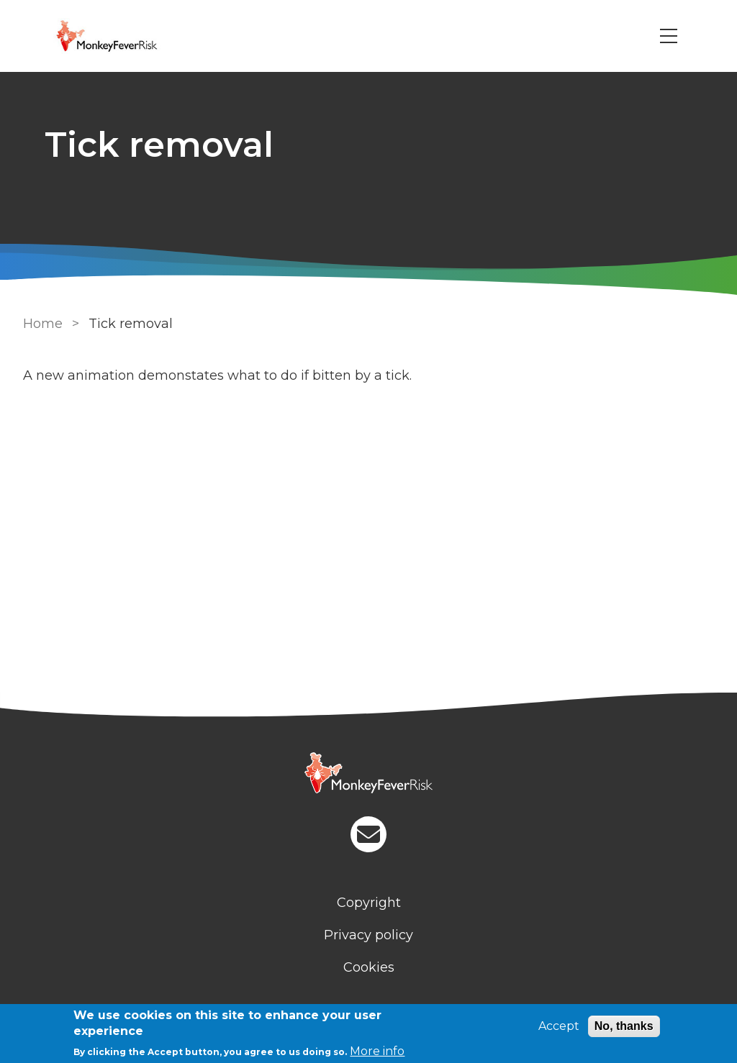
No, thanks (624, 1026)
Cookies (368, 967)
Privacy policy (368, 935)
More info (377, 1051)
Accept (558, 1026)
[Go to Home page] (126, 36)
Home (43, 324)
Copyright (369, 903)
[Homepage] (368, 774)
